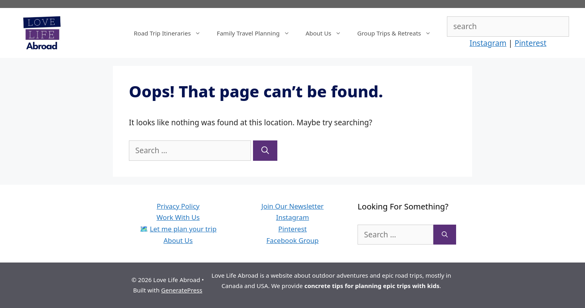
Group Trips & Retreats (398, 33)
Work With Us (178, 217)
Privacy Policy (178, 206)
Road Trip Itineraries (171, 33)
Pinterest (530, 43)
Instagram (488, 43)
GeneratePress (181, 290)
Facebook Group (293, 240)
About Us (328, 33)
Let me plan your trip (183, 228)
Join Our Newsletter (292, 206)
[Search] (265, 150)
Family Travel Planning (257, 33)
